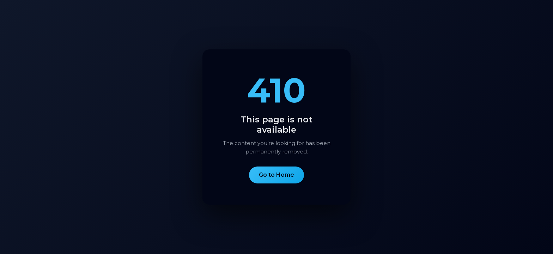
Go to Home (276, 174)
